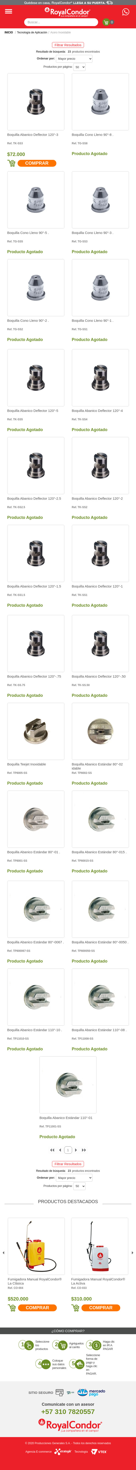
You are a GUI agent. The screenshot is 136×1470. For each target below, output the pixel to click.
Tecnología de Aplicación (32, 32)
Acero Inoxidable (60, 32)
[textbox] (61, 22)
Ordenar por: (46, 58)
